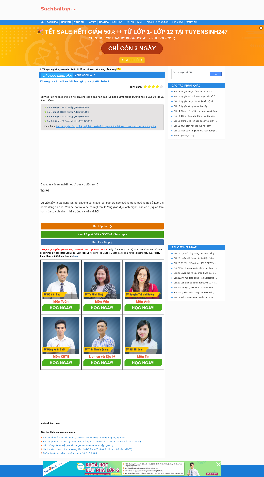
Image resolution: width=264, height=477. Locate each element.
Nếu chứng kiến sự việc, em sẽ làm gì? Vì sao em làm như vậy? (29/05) (78, 445)
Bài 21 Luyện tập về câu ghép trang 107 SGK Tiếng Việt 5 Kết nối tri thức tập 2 (195, 273)
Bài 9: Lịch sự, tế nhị (184, 135)
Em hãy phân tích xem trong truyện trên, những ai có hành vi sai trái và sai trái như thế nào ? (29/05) (92, 441)
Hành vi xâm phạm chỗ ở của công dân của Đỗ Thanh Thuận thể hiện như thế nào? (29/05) (87, 449)
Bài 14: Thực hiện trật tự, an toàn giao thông (195, 111)
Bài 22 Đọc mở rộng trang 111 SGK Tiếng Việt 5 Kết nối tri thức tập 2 (195, 253)
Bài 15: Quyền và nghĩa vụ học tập (191, 106)
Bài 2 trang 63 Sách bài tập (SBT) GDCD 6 (68, 112)
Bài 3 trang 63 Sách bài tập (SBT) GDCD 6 (68, 116)
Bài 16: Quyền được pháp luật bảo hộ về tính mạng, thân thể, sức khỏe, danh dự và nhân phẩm (106, 126)
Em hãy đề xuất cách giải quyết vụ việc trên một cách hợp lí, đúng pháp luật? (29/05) (84, 437)
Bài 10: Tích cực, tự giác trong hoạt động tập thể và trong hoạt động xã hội (195, 130)
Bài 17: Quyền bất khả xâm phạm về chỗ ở (194, 96)
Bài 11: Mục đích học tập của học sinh (192, 126)
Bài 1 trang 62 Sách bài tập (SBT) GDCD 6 (68, 107)
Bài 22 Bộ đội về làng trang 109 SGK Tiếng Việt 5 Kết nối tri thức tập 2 (195, 263)
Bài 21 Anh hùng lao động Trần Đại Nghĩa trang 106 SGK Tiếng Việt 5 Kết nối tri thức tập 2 (195, 278)
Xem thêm (191, 22)
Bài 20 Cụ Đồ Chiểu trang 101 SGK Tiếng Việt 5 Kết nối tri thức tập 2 (195, 292)
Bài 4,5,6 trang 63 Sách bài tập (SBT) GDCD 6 (69, 121)
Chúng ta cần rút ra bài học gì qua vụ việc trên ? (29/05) (70, 453)
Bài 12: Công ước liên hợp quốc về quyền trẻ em (195, 121)
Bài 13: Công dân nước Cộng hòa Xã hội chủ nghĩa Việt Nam (195, 116)
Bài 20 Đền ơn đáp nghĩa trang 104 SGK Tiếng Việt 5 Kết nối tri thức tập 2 (195, 282)
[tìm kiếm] (188, 72)
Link (75, 256)
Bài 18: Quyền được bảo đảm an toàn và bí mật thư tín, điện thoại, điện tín (195, 91)
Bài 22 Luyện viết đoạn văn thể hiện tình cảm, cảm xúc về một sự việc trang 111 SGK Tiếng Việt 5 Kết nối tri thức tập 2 (195, 258)
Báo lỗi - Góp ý (102, 242)
